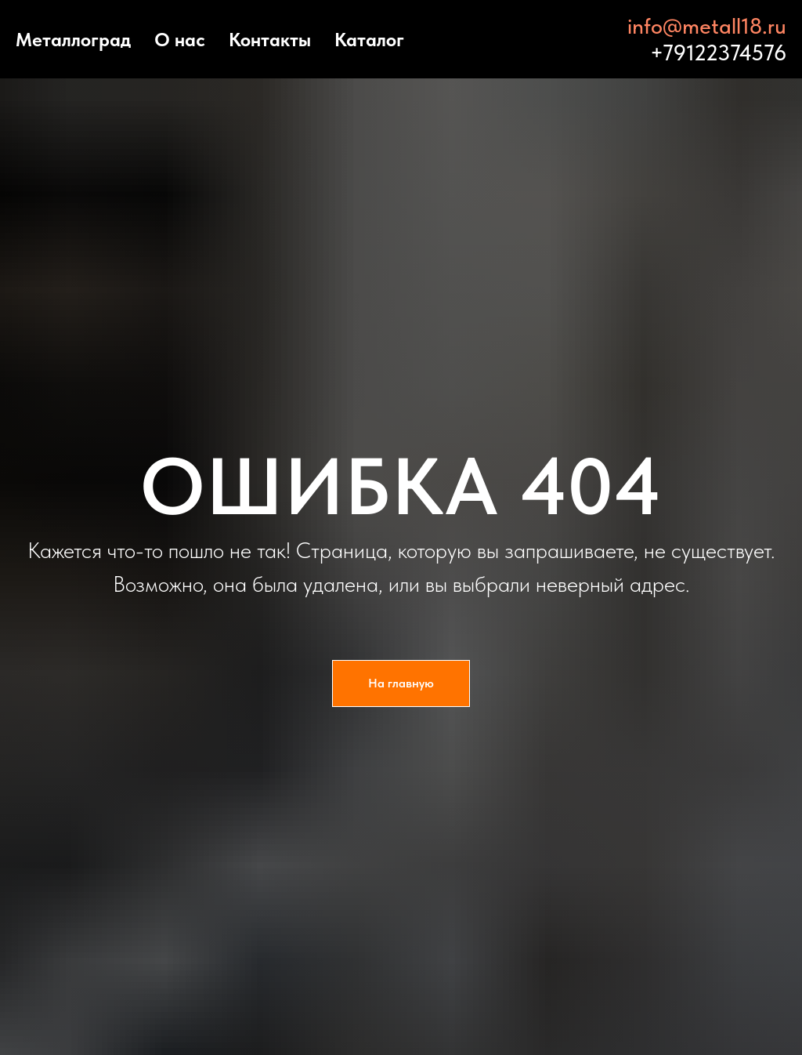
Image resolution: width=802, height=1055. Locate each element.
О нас (179, 39)
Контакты (270, 39)
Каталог (369, 39)
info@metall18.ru (706, 26)
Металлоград (73, 39)
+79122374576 (718, 52)
